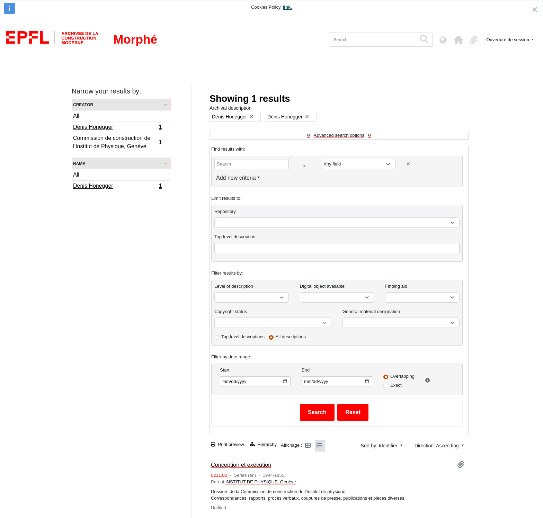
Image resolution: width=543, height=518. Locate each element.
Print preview (227, 444)
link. (287, 7)
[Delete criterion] (408, 164)
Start (224, 370)
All (76, 116)
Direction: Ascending (437, 445)
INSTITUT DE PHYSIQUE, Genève (260, 481)
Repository (225, 211)
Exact (396, 385)
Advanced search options (339, 135)
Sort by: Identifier (380, 445)
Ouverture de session (509, 39)
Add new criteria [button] (236, 178)
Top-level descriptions (243, 336)
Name (79, 163)
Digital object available (322, 286)
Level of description (233, 286)
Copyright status (230, 311)
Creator (83, 104)
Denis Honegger (117, 128)
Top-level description (235, 236)
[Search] (373, 40)
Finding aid (396, 286)
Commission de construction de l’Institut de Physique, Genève (117, 142)
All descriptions (291, 336)
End (306, 370)
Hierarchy (263, 444)
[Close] (535, 9)
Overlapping (402, 376)
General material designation (371, 311)
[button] (458, 40)
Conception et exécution (241, 465)
